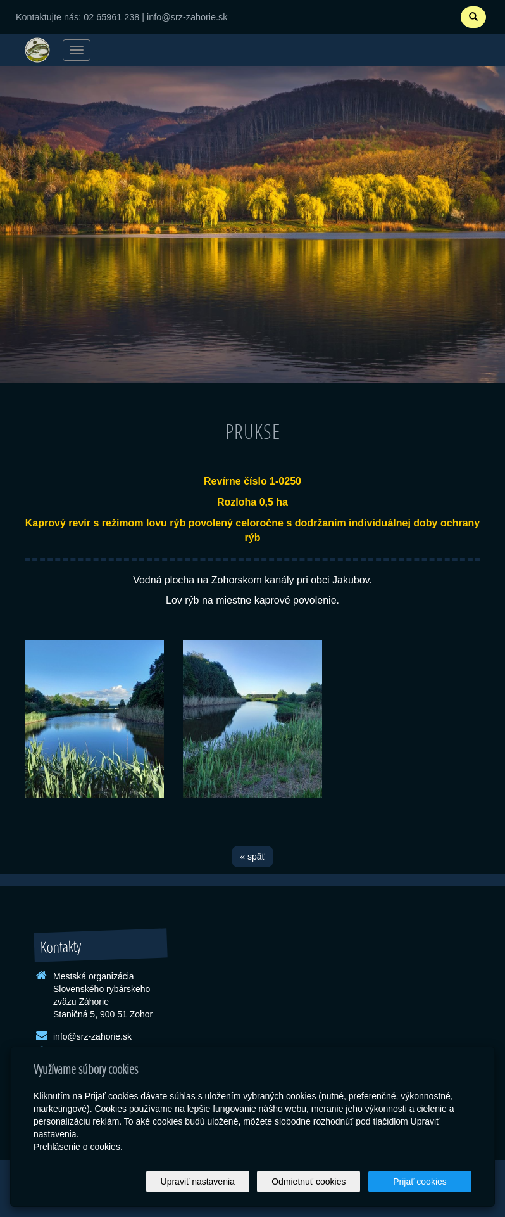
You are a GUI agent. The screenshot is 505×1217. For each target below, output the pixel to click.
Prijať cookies (423, 1181)
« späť (252, 856)
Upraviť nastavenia (214, 1181)
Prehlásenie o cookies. (78, 1147)
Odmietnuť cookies (318, 1181)
